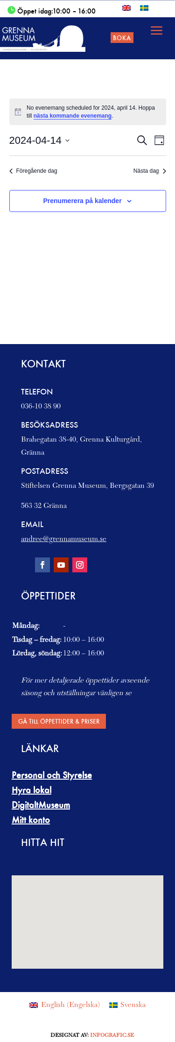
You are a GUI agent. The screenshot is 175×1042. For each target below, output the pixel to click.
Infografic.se (112, 1035)
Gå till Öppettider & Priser (58, 721)
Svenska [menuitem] (133, 1005)
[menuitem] (126, 7)
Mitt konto (31, 819)
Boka (122, 38)
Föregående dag (33, 171)
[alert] (87, 112)
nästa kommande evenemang (73, 116)
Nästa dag (149, 171)
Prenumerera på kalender (82, 200)
